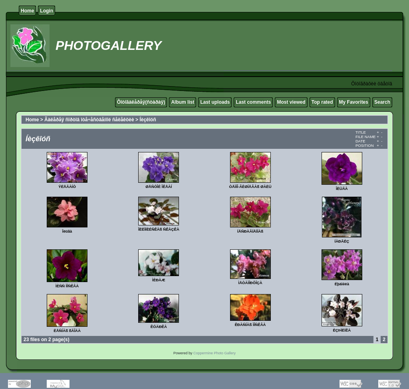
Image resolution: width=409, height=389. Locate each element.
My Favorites (353, 102)
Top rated (322, 102)
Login (46, 11)
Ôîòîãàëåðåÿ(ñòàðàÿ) (141, 102)
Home (27, 11)
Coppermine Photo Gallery (214, 353)
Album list (182, 102)
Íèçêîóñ (147, 119)
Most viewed (291, 102)
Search (382, 102)
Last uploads (215, 102)
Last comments (253, 102)
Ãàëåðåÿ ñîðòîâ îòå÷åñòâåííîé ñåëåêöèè (89, 119)
